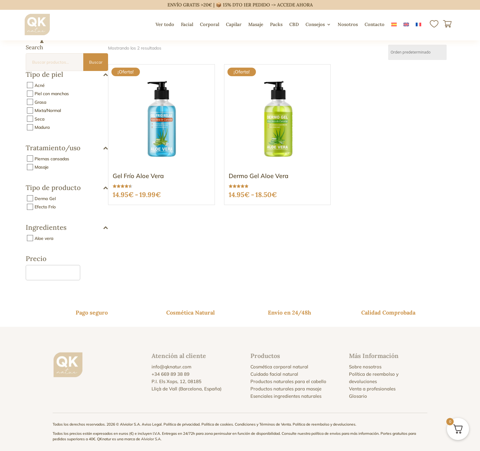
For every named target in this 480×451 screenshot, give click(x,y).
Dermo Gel (45, 198)
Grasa (40, 102)
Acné (40, 85)
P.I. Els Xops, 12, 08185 (176, 381)
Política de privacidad (181, 424)
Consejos (315, 24)
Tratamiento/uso (67, 148)
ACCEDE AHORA (295, 5)
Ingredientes (67, 228)
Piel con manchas (52, 93)
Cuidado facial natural (274, 374)
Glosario (358, 396)
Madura (42, 127)
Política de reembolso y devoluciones (324, 424)
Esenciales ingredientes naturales (285, 396)
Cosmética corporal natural (279, 367)
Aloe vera (44, 238)
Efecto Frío (45, 207)
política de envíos (326, 433)
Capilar (234, 24)
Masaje (255, 24)
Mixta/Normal (48, 110)
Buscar (96, 62)
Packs (276, 24)
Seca (39, 118)
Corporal (209, 24)
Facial (187, 24)
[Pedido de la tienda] (417, 52)
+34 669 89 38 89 (170, 374)
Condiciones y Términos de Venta (263, 424)
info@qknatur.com (171, 367)
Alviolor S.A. (151, 439)
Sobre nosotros (365, 367)
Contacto (374, 24)
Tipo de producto (67, 188)
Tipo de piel (67, 75)
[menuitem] (394, 24)
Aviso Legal (152, 424)
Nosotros (348, 24)
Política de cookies (217, 424)
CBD (294, 24)
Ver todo (165, 24)
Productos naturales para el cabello (288, 381)
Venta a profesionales (372, 389)
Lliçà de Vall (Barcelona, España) (187, 389)
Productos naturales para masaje (285, 389)
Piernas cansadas (52, 158)
